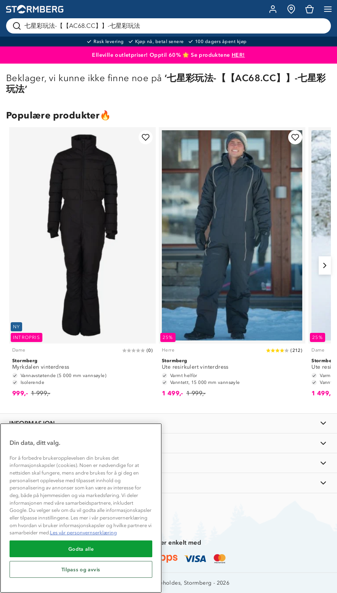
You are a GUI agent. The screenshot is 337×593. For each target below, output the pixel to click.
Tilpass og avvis (81, 569)
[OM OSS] (168, 443)
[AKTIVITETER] (168, 482)
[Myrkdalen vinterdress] (82, 265)
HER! (238, 55)
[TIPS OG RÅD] (168, 463)
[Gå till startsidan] (34, 9)
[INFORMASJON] (168, 423)
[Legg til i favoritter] (146, 137)
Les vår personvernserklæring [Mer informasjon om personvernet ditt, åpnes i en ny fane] (83, 532)
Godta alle (81, 549)
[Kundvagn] (309, 9)
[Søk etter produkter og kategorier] (170, 25)
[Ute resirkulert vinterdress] (232, 265)
